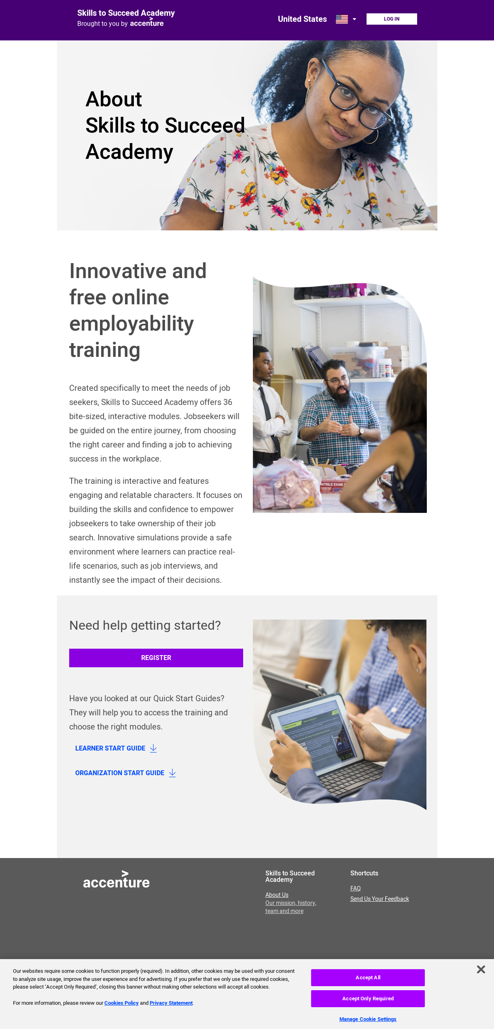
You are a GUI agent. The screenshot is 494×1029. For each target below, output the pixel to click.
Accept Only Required (368, 1002)
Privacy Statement (171, 1006)
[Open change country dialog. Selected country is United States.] (347, 19)
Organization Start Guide (119, 773)
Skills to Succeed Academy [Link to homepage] (126, 13)
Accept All (368, 981)
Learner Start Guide (110, 748)
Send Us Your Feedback (379, 899)
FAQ (355, 889)
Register (156, 658)
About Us (290, 903)
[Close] (481, 972)
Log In (391, 19)
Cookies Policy (121, 1006)
